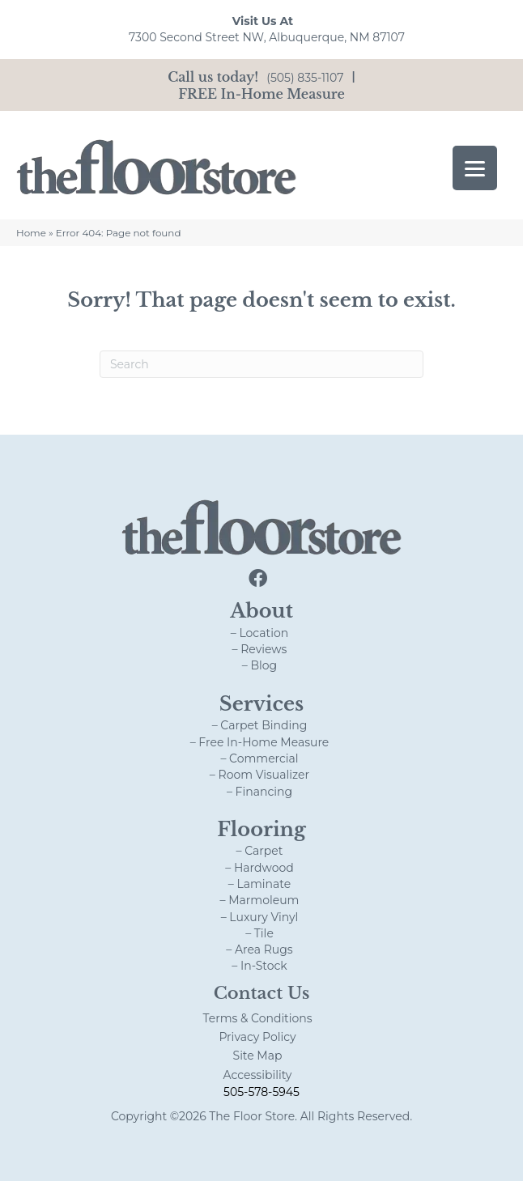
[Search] (261, 364)
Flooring (261, 829)
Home (31, 233)
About (261, 610)
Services (261, 704)
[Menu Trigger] (475, 168)
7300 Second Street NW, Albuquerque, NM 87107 (267, 37)
